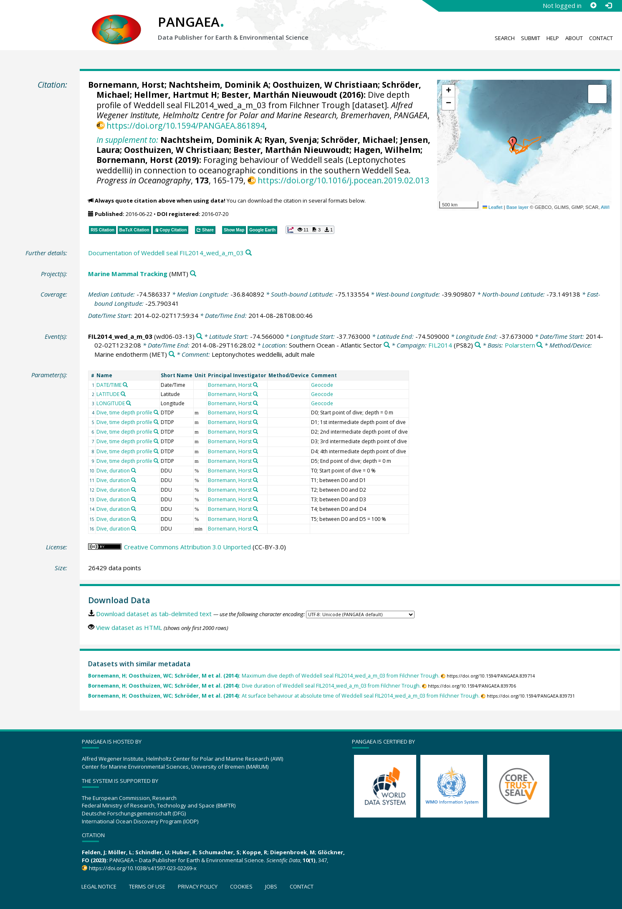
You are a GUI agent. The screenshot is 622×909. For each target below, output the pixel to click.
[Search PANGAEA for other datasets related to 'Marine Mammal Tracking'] (193, 274)
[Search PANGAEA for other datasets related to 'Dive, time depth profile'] (156, 412)
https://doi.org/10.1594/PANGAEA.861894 (185, 125)
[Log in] (608, 5)
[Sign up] (593, 5)
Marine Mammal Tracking (127, 273)
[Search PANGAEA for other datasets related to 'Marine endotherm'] (172, 354)
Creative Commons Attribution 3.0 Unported (187, 547)
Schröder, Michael (358, 139)
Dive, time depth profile (124, 412)
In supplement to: (127, 139)
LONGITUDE (110, 403)
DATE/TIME (108, 384)
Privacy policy (197, 886)
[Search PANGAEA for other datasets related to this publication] (248, 253)
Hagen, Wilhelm (387, 149)
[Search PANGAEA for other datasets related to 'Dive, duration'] (133, 470)
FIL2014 (440, 345)
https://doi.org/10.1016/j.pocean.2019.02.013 (343, 180)
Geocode (322, 384)
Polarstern (520, 345)
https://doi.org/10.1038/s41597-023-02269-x (143, 868)
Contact (601, 38)
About (574, 38)
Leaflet (493, 207)
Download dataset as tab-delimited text (154, 613)
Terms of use (147, 886)
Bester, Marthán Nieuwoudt (279, 94)
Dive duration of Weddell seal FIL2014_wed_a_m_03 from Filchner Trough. (254, 685)
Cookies (241, 886)
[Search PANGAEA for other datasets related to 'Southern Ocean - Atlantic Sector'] (387, 345)
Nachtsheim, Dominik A (218, 84)
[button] (512, 143)
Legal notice (98, 886)
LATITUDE (107, 394)
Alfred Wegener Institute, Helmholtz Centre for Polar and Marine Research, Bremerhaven (254, 110)
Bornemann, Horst (126, 84)
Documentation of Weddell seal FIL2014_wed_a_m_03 (166, 253)
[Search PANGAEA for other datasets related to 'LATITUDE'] (123, 393)
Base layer (517, 207)
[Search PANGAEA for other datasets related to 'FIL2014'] (478, 345)
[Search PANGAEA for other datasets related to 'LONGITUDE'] (128, 403)
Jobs (271, 886)
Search (505, 38)
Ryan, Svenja (290, 139)
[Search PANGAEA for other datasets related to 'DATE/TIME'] (125, 384)
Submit (530, 38)
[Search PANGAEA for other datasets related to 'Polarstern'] (539, 345)
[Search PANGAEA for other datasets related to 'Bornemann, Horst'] (255, 384)
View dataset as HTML (129, 627)
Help (552, 38)
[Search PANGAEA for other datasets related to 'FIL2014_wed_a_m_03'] (199, 336)
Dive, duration (113, 470)
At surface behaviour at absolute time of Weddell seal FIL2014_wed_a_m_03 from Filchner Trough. (284, 695)
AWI (605, 207)
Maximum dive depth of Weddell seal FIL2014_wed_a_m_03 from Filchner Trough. (264, 675)
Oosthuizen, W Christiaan (325, 84)
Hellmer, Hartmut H (175, 94)
